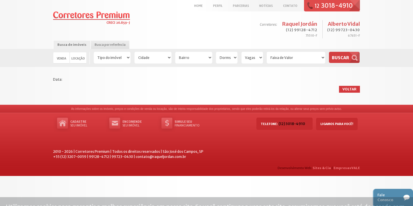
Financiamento (192, 123)
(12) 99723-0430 (343, 30)
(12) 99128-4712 (301, 30)
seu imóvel (87, 123)
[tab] (72, 45)
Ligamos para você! (336, 124)
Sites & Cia (322, 168)
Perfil (218, 6)
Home (198, 6)
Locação (78, 58)
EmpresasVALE (347, 168)
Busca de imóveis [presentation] (71, 45)
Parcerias (241, 6)
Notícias (266, 6)
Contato (290, 6)
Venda (61, 58)
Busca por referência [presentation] (110, 45)
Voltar (349, 89)
